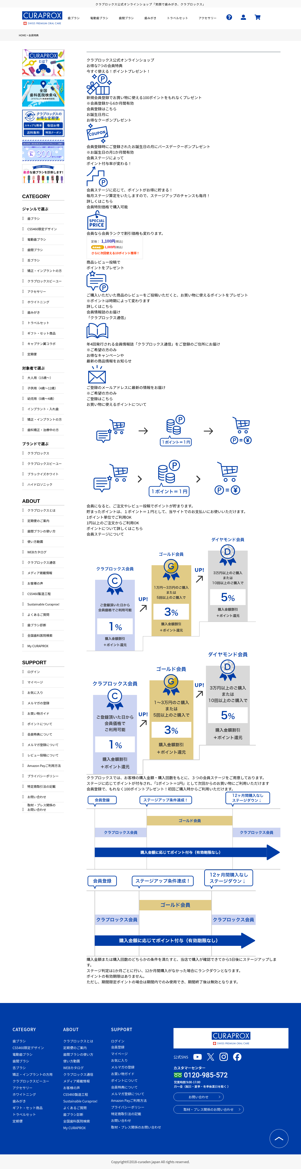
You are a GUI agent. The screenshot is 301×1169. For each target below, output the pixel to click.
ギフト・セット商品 (41, 333)
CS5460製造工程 (39, 593)
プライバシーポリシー (43, 776)
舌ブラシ (33, 260)
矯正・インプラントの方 (44, 270)
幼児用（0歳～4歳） (41, 398)
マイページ (35, 682)
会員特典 (34, 35)
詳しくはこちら (100, 201)
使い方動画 (35, 541)
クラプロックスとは (41, 510)
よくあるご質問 (38, 614)
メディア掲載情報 (39, 573)
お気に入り (35, 692)
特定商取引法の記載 (41, 786)
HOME (22, 35)
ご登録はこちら (100, 398)
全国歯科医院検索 (39, 635)
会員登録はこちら (102, 108)
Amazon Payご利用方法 (44, 765)
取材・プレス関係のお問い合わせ (41, 807)
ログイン (33, 671)
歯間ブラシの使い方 (41, 531)
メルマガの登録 (38, 703)
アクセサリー (36, 291)
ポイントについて (39, 724)
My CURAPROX (37, 646)
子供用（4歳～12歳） (42, 388)
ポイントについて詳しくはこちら (115, 528)
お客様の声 (35, 583)
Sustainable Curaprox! (43, 604)
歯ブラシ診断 (36, 625)
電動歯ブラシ (36, 239)
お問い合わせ (36, 797)
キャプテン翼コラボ (41, 343)
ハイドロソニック (39, 484)
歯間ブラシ (35, 250)
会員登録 (117, 1046)
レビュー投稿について (43, 755)
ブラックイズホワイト (43, 474)
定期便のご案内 (38, 520)
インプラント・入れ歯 (43, 409)
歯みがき (33, 312)
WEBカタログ (37, 552)
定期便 (32, 354)
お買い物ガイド (38, 713)
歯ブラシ (33, 218)
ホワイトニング (38, 302)
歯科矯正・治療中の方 (43, 430)
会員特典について (39, 734)
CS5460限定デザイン (42, 229)
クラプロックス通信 (41, 562)
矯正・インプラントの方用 (33, 1074)
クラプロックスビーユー (44, 281)
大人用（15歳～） (40, 377)
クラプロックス (38, 453)
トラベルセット (38, 323)
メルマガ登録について (43, 744)
